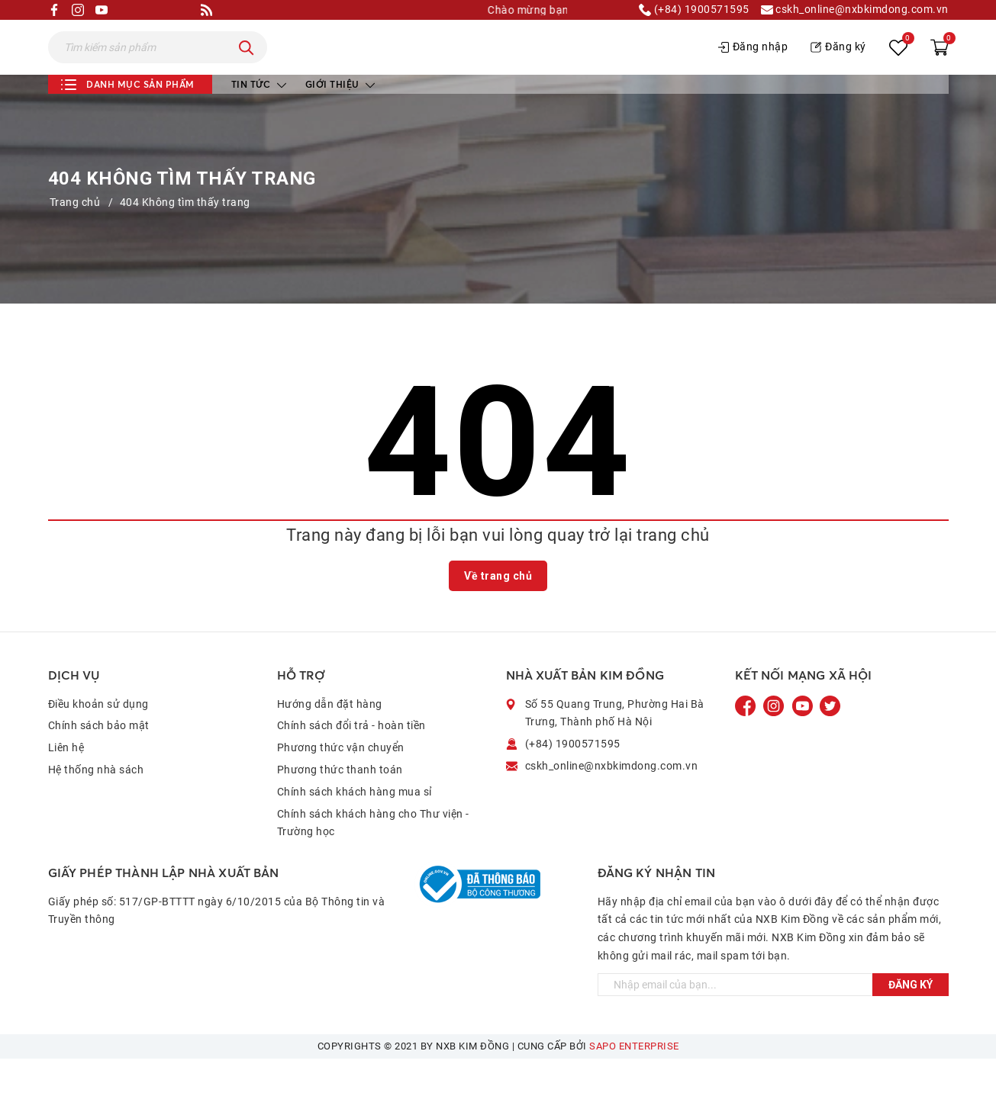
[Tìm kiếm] (246, 66)
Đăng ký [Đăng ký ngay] (910, 1022)
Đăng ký (838, 65)
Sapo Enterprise (634, 1083)
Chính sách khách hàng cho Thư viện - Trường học (373, 860)
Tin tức (258, 121)
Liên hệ (66, 785)
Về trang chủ (498, 613)
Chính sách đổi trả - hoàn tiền (351, 763)
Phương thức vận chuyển (341, 785)
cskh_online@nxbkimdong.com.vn (855, 10)
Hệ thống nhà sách (96, 807)
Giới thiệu (340, 121)
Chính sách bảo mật (99, 763)
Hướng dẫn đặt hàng (329, 741)
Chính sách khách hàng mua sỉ (354, 829)
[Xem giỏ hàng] (939, 66)
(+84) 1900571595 (694, 10)
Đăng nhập (753, 65)
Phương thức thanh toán (340, 807)
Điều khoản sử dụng (98, 741)
